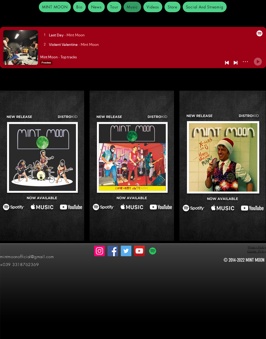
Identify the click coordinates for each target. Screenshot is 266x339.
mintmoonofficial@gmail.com (27, 256)
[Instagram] (99, 251)
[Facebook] (112, 251)
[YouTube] (139, 251)
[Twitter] (126, 251)
